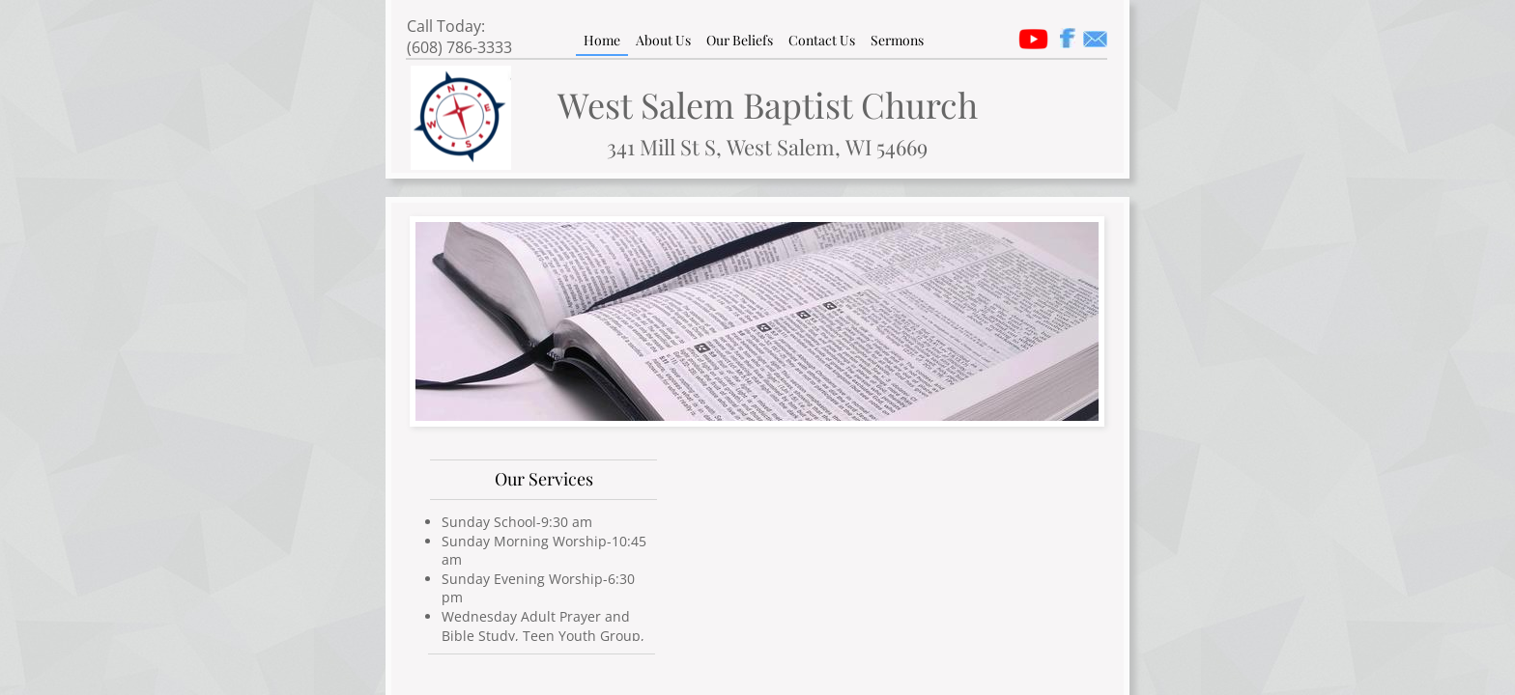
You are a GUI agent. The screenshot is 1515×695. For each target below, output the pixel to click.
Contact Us (821, 40)
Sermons (897, 40)
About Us (663, 40)
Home (602, 40)
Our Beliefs (739, 40)
